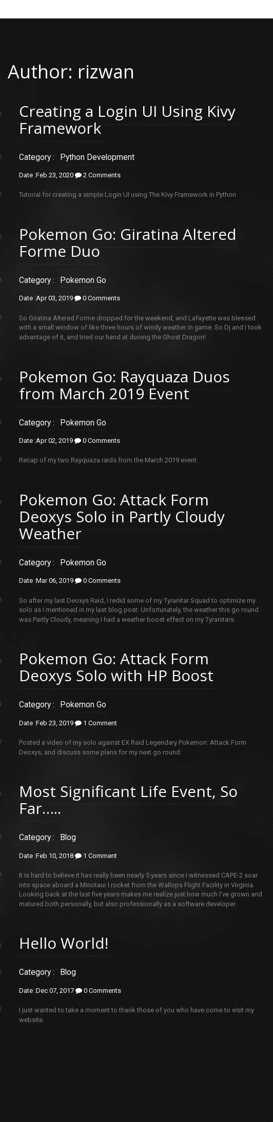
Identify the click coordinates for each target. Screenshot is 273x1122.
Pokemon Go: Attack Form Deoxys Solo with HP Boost (116, 667)
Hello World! (63, 942)
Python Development (97, 157)
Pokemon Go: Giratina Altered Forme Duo (128, 242)
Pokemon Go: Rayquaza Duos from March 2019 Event (124, 385)
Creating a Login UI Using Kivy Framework (127, 119)
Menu (134, 8)
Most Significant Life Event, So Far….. (128, 800)
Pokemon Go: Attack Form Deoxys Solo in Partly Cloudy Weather (122, 516)
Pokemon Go (83, 280)
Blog (68, 837)
